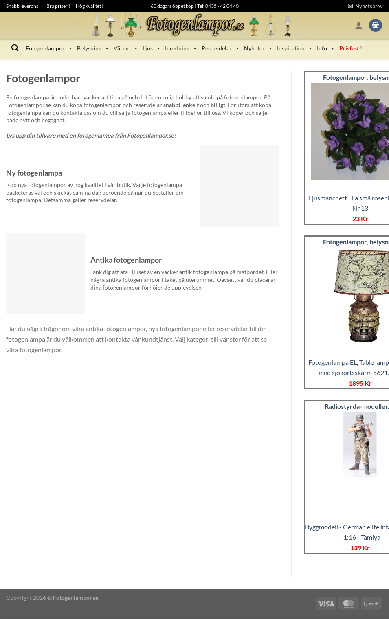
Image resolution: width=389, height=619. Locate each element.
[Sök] (15, 48)
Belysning (93, 48)
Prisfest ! (350, 48)
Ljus (152, 48)
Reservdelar (221, 48)
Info (326, 48)
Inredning (181, 48)
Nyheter (258, 48)
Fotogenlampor (49, 48)
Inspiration (295, 48)
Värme (126, 48)
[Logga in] (359, 25)
